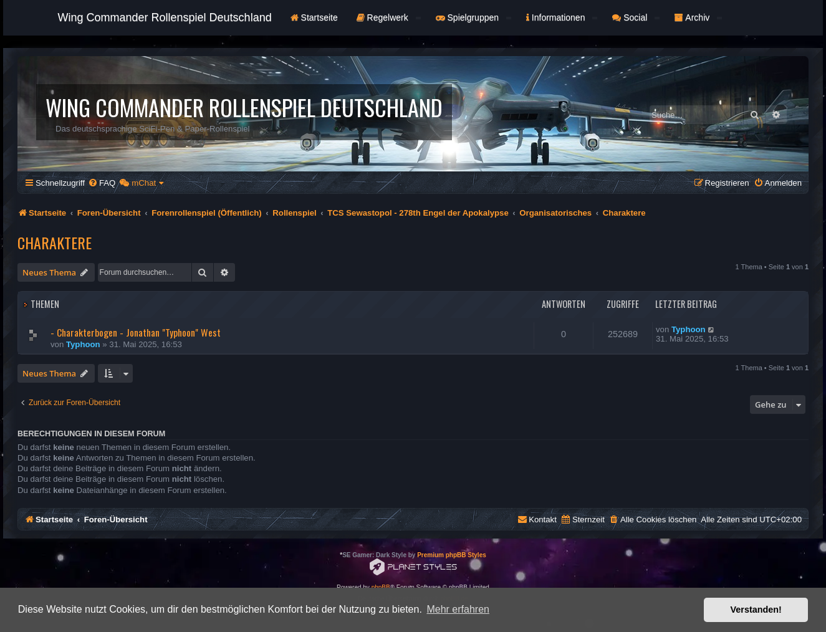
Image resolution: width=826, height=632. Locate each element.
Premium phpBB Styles (451, 555)
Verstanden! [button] (756, 610)
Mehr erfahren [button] (457, 609)
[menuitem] (101, 183)
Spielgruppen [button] (473, 17)
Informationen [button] (561, 17)
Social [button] (636, 17)
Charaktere (54, 242)
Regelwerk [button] (389, 17)
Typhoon (83, 344)
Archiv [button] (698, 17)
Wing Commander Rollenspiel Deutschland (165, 17)
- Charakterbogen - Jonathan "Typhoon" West (135, 332)
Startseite (314, 17)
